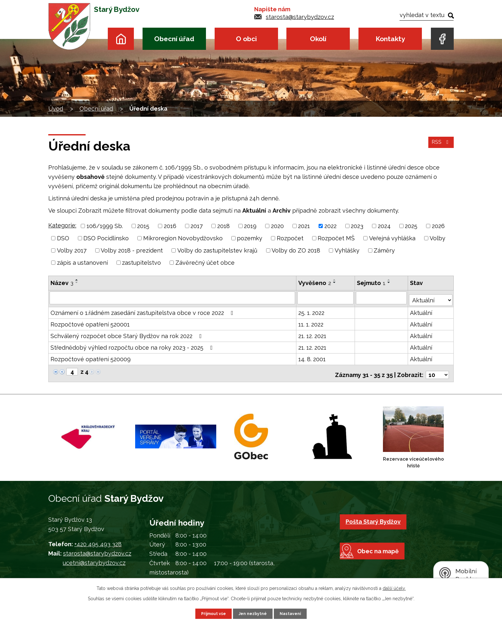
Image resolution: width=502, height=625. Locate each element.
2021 (304, 226)
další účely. (394, 587)
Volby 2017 (72, 250)
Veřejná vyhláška (392, 238)
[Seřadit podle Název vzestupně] (76, 280)
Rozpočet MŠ (336, 238)
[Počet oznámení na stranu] (437, 370)
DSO (63, 238)
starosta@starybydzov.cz (300, 17)
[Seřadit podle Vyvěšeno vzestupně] (335, 280)
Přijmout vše (211, 613)
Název (62, 283)
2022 (330, 226)
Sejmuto (372, 283)
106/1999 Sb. (105, 226)
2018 (223, 226)
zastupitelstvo (141, 262)
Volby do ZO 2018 (296, 250)
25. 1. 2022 (312, 310)
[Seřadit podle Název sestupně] (76, 282)
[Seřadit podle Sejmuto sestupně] (389, 282)
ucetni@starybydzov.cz (94, 557)
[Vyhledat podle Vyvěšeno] (326, 297)
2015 (143, 226)
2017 (197, 226)
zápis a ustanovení (82, 262)
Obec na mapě (385, 567)
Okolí (318, 39)
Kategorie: (62, 225)
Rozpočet (290, 238)
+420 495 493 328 (98, 539)
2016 (170, 226)
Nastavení (294, 613)
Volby (437, 238)
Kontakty (390, 39)
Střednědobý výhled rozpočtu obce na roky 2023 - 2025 (133, 345)
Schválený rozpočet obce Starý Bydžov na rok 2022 (127, 333)
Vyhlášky (347, 250)
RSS (440, 146)
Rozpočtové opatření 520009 (91, 357)
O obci (246, 39)
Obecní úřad (174, 39)
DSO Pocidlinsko (106, 238)
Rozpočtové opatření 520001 (90, 322)
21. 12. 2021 (313, 333)
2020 (277, 226)
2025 (411, 226)
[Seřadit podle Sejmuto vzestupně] (389, 280)
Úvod (121, 39)
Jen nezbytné (253, 613)
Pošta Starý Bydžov (376, 516)
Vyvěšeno (315, 283)
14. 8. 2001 (312, 357)
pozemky (249, 238)
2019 (250, 226)
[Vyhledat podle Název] (172, 297)
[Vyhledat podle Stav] (431, 296)
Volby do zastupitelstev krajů (217, 250)
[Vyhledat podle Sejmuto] (382, 297)
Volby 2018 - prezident (132, 250)
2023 (357, 226)
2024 (384, 226)
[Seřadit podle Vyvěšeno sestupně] (335, 282)
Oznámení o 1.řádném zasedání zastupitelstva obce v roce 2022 (143, 310)
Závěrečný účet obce (205, 262)
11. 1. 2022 (311, 322)
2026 (438, 226)
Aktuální (422, 310)
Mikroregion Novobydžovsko (183, 238)
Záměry (384, 250)
